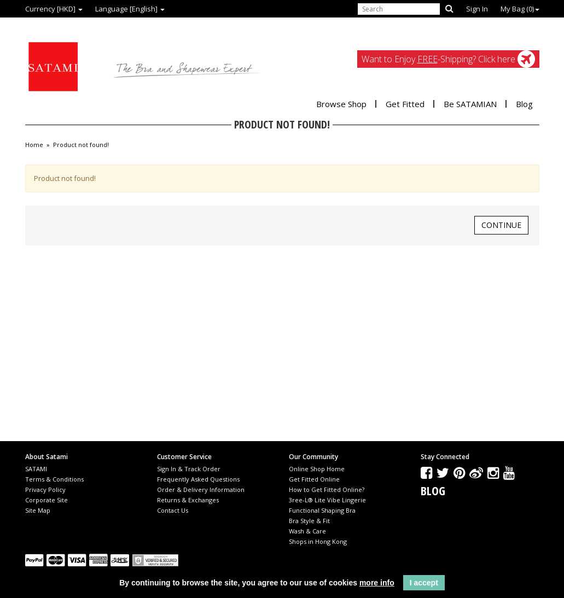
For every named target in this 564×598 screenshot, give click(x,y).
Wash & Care (307, 531)
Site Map (37, 510)
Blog (524, 103)
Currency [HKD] (54, 9)
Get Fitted (405, 103)
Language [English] (130, 9)
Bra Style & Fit (309, 521)
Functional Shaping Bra (322, 510)
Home (34, 145)
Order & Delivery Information (201, 489)
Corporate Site (46, 500)
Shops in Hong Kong (318, 541)
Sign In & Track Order (188, 469)
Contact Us (172, 510)
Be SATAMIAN (470, 103)
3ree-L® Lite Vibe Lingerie (327, 500)
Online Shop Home (317, 469)
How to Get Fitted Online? (326, 489)
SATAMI (36, 469)
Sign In (477, 9)
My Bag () (520, 9)
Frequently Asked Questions (198, 479)
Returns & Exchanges (188, 500)
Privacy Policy (45, 489)
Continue (501, 225)
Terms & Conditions (54, 479)
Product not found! (81, 145)
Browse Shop (341, 103)
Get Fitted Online (314, 479)
